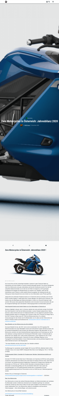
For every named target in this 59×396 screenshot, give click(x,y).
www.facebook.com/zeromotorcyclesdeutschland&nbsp (19, 393)
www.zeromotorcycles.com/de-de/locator (15, 345)
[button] (13, 245)
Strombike (30, 118)
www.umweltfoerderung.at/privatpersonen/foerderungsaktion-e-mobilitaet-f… (24, 375)
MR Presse (27, 125)
